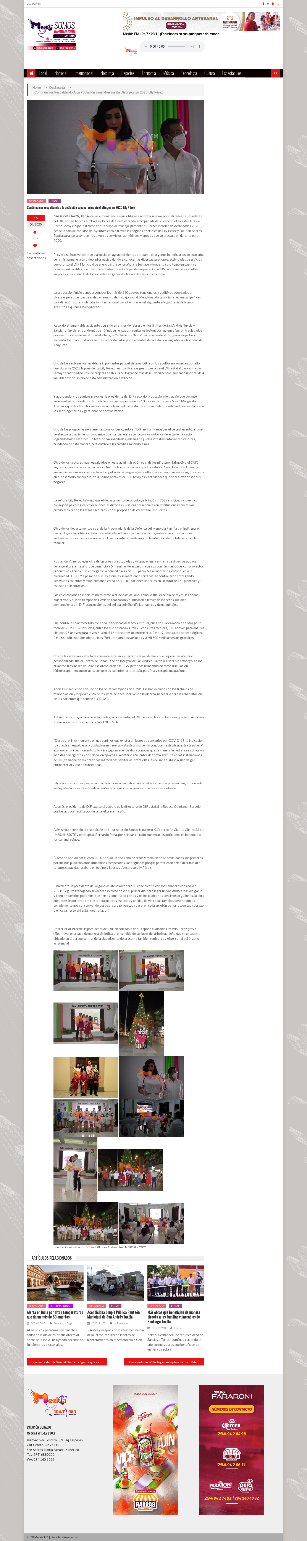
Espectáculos (232, 72)
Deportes (127, 72)
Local (43, 72)
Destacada (36, 201)
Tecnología (189, 72)
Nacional (60, 72)
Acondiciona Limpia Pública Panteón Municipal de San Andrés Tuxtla (113, 1314)
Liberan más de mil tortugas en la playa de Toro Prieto (164, 1362)
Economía (149, 72)
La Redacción (121, 1323)
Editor (177, 1328)
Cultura (209, 72)
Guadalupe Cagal (63, 1323)
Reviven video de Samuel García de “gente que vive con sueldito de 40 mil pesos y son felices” (69, 1362)
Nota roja (107, 72)
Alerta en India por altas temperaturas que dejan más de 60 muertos (55, 1314)
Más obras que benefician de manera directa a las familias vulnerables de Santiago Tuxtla (173, 1317)
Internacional (83, 72)
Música (168, 72)
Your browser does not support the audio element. (172, 46)
